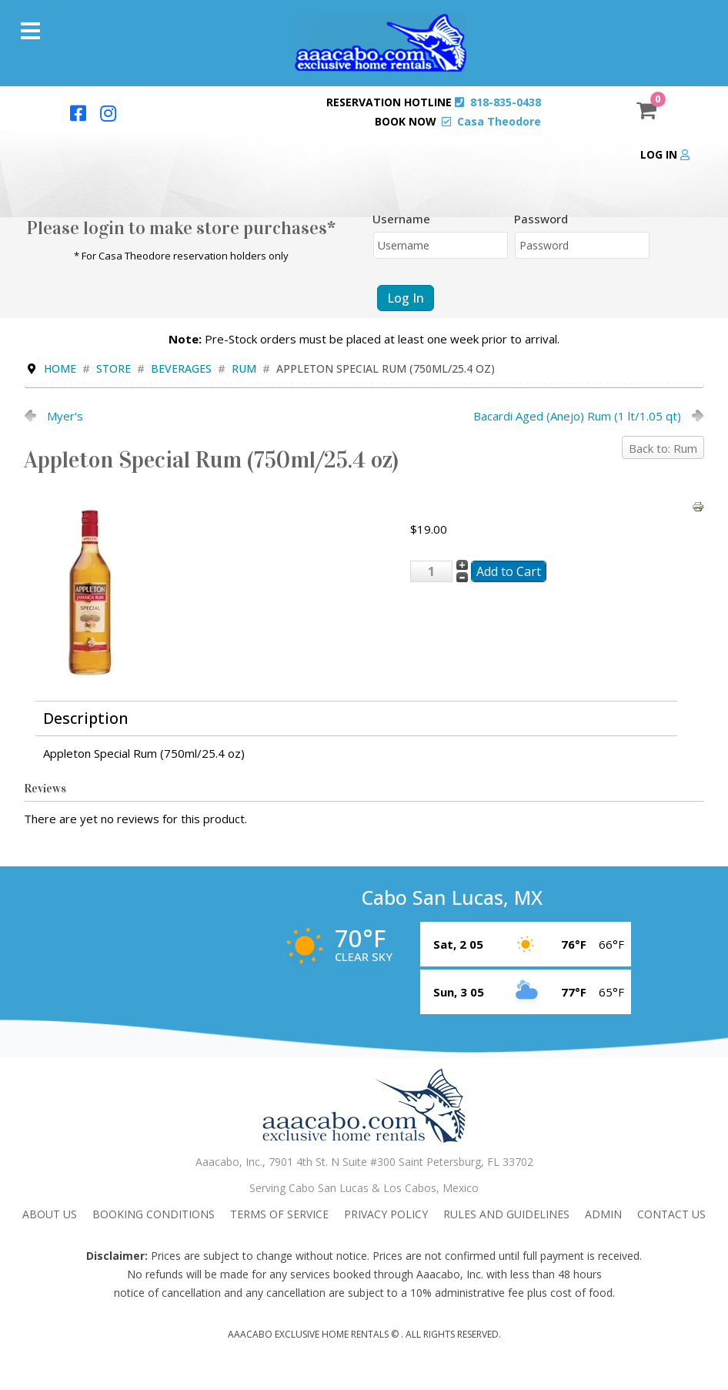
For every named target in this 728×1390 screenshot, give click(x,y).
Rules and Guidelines (506, 1214)
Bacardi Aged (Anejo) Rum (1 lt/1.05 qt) (577, 416)
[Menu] (30, 31)
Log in (665, 154)
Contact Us (671, 1214)
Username (401, 218)
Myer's (65, 416)
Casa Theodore (499, 121)
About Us (49, 1214)
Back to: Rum (663, 448)
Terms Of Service (279, 1214)
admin (603, 1214)
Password (541, 218)
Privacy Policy (386, 1214)
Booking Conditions (153, 1214)
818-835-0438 (505, 102)
